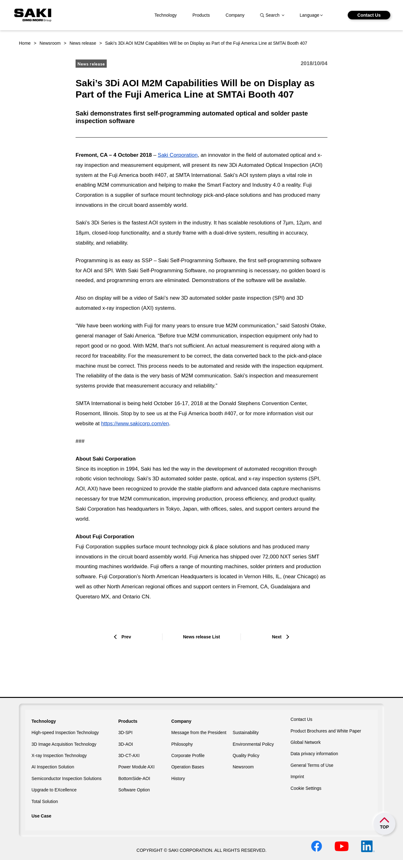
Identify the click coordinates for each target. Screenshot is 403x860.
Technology (165, 15)
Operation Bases (187, 766)
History (178, 778)
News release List (201, 636)
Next (276, 636)
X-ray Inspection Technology (59, 755)
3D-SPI (125, 732)
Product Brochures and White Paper (326, 730)
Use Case (41, 815)
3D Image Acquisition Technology (63, 744)
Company (235, 15)
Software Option (134, 789)
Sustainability (246, 732)
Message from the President (198, 732)
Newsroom (50, 43)
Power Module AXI (136, 766)
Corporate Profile (188, 755)
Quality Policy (246, 755)
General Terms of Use (312, 765)
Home (25, 43)
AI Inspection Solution (52, 766)
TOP (384, 826)
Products (201, 15)
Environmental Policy (253, 744)
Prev (126, 636)
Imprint (297, 776)
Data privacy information (314, 753)
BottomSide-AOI (134, 778)
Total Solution (44, 801)
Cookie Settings (306, 788)
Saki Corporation (178, 155)
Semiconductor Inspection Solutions (66, 778)
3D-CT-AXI (129, 755)
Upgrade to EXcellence (54, 789)
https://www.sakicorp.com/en (135, 424)
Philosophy (182, 744)
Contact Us (369, 15)
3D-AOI (125, 744)
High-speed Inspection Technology (65, 732)
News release (83, 43)
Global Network (306, 742)
